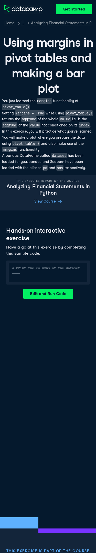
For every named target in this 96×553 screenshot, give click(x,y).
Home (9, 23)
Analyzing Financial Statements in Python (61, 23)
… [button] (23, 23)
